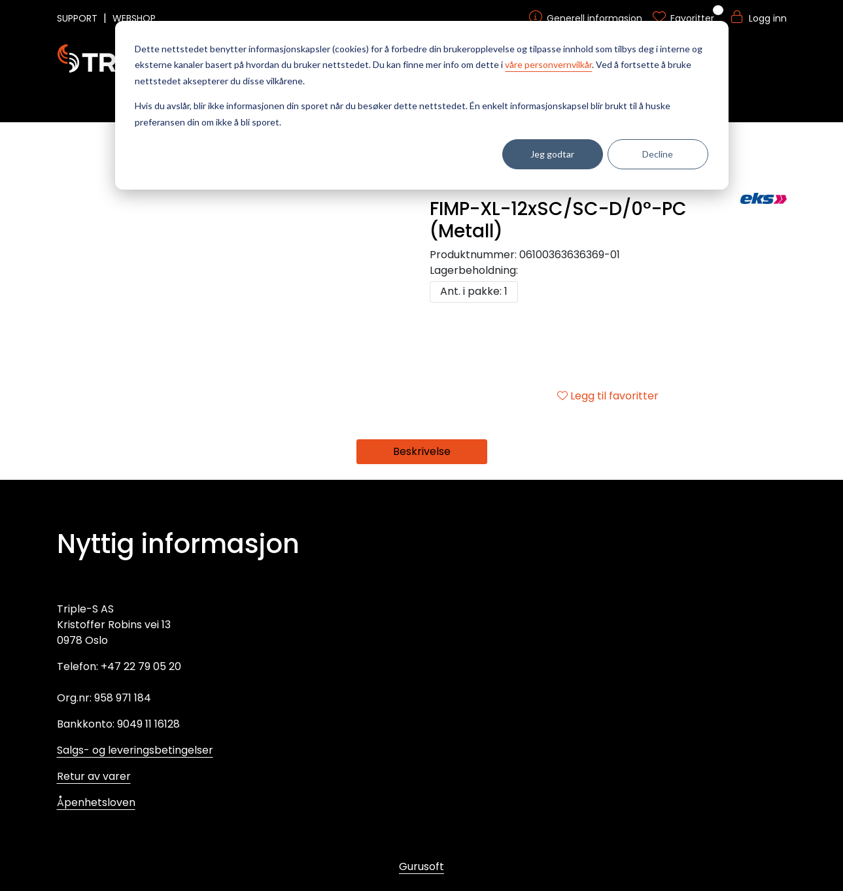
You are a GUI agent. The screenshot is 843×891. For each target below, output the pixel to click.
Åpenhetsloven (96, 802)
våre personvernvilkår (548, 64)
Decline (657, 154)
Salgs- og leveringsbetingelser (135, 750)
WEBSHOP (134, 18)
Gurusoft (421, 866)
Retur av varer (94, 776)
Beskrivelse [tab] (422, 451)
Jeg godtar (552, 154)
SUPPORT (78, 18)
